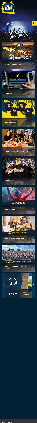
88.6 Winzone (19, 209)
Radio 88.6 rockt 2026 (19, 64)
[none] (2, 23)
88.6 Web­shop (19, 122)
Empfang (19, 93)
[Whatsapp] (7, 23)
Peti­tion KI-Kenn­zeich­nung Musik (19, 267)
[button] (11, 23)
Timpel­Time (19, 180)
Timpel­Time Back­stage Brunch (19, 151)
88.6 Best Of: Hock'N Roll (19, 238)
